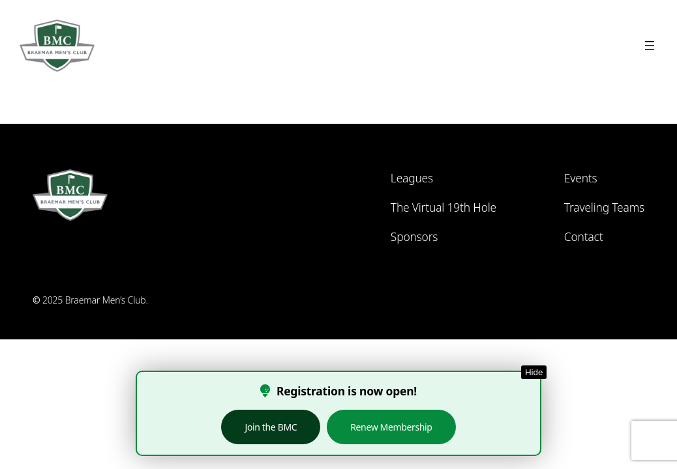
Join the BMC (271, 427)
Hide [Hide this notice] (534, 372)
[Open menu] (649, 45)
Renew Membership (391, 427)
